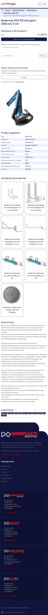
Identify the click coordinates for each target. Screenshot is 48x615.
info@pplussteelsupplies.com (12, 562)
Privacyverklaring (6, 478)
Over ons (4, 469)
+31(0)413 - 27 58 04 (11, 504)
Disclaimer (4, 481)
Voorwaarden (5, 475)
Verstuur (43, 56)
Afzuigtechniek (18, 10)
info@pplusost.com (9, 589)
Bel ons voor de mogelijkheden (24, 39)
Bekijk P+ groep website (9, 454)
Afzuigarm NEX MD (10, 13)
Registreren (20, 82)
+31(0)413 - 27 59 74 (11, 560)
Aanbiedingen (5, 466)
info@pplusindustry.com (11, 534)
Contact (3, 472)
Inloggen (24, 77)
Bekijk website (8, 512)
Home (7, 10)
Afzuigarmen (32, 10)
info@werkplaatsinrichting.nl (12, 506)
